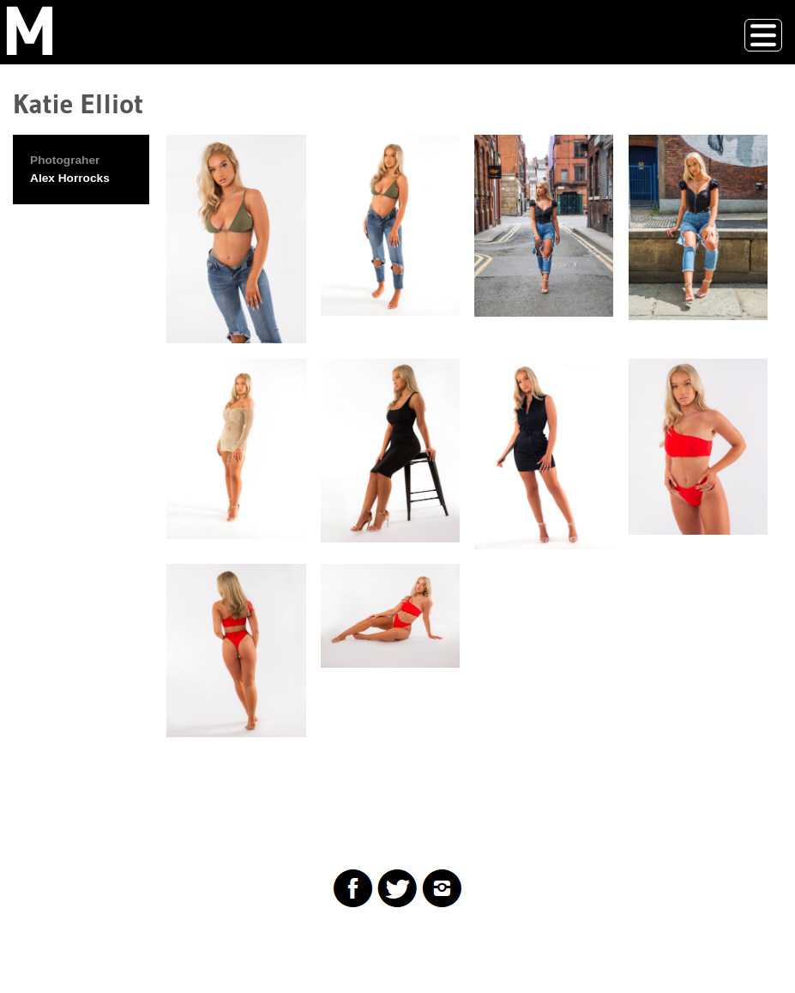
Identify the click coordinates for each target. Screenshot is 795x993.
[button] (235, 239)
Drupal (98, 945)
